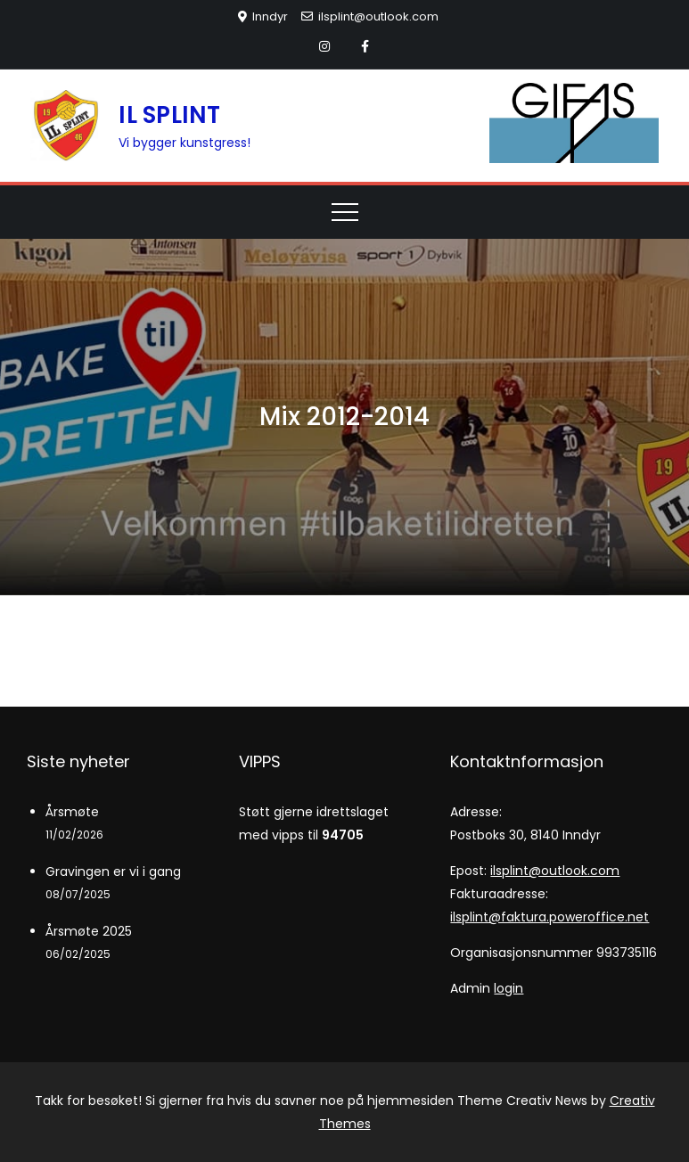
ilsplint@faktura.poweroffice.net (549, 917)
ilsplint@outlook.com (370, 16)
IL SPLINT (169, 115)
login (508, 988)
